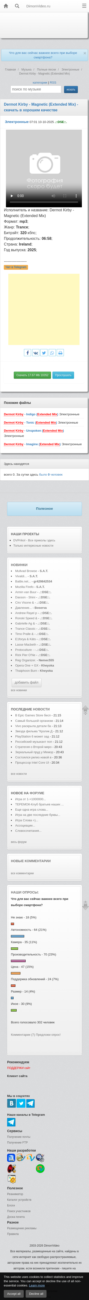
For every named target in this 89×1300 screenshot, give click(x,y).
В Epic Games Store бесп (33, 715)
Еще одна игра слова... (31, 809)
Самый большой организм (34, 721)
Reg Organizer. (25, 660)
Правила (13, 1234)
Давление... (23, 608)
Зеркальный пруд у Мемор (34, 752)
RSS (53, 82)
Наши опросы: (25, 892)
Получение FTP (17, 1142)
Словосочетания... (28, 830)
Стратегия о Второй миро (33, 747)
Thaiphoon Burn (26, 670)
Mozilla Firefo (24, 587)
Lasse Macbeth (26, 644)
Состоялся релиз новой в (33, 757)
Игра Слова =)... (26, 820)
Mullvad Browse (26, 571)
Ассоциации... (25, 825)
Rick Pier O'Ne (25, 655)
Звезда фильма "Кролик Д (33, 731)
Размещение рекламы (22, 1228)
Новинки (19, 565)
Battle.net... (23, 581)
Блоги (11, 1205)
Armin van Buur (26, 592)
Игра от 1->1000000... (30, 799)
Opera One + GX (26, 665)
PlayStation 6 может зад (32, 736)
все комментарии (22, 873)
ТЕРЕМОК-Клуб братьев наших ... (39, 804)
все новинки (19, 690)
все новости (19, 773)
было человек (51, 474)
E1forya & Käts (25, 639)
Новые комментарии (31, 861)
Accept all (13, 1293)
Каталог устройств (19, 1199)
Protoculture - (24, 650)
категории (40, 82)
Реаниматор (15, 1194)
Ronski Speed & (26, 618)
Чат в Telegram (16, 267)
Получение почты (18, 1137)
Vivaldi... (21, 576)
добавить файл (26, 682)
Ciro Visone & (25, 602)
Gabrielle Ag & (25, 623)
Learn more (37, 1285)
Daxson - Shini (25, 597)
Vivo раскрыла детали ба (33, 726)
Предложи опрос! (48, 1034)
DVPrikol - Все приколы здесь (34, 540)
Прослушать (63, 375)
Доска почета (16, 1217)
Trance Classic (25, 628)
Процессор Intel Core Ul (32, 762)
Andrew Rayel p (26, 613)
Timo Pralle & (24, 634)
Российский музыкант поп (33, 741)
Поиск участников (19, 1211)
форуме (37, 793)
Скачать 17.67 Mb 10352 (32, 375)
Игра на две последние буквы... (37, 815)
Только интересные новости (33, 545)
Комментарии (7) (23, 1034)
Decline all (36, 1293)
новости (41, 709)
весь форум (19, 842)
